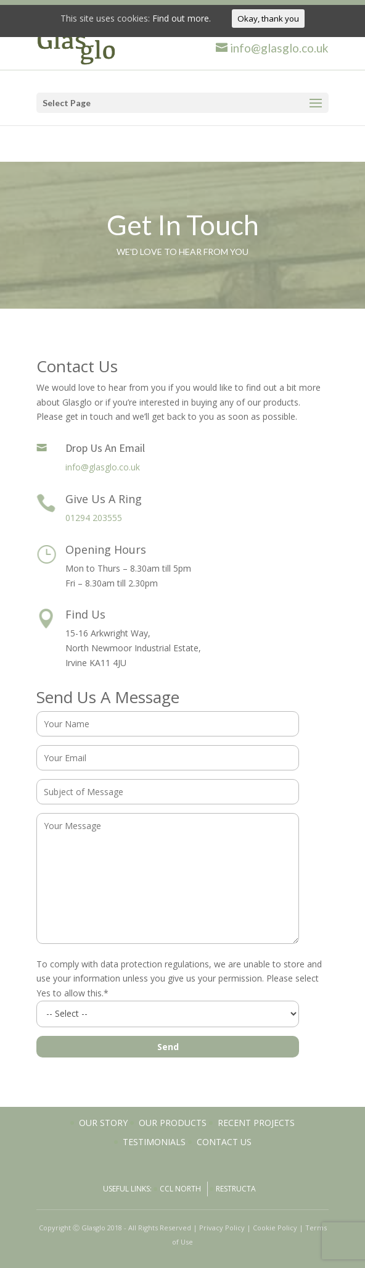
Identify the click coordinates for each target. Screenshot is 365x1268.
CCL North (180, 1188)
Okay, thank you (268, 18)
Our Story (103, 1122)
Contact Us (224, 1142)
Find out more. (181, 18)
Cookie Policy (275, 1227)
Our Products (173, 1122)
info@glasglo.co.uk (102, 467)
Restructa (236, 1188)
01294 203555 (93, 517)
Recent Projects (256, 1122)
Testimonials (154, 1142)
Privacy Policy (222, 1227)
